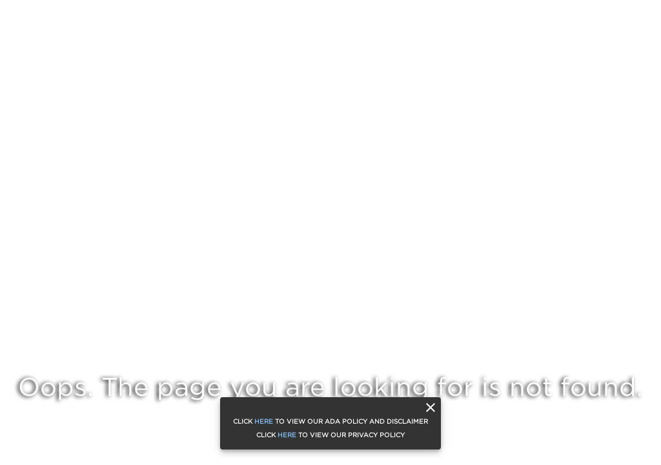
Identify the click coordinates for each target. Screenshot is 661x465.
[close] (430, 407)
